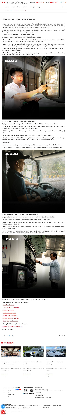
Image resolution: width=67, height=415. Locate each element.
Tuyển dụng (32, 7)
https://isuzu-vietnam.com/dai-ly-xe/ (12, 326)
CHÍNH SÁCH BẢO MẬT (7, 404)
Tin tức (13, 7)
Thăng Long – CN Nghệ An (11, 318)
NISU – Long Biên (8, 310)
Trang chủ (7, 10)
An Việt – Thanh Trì (8, 305)
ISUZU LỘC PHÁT (11, 388)
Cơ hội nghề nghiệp (11, 394)
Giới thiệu (9, 390)
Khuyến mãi (28, 374)
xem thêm (3, 376)
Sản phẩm (5, 388)
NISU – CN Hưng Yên (9, 313)
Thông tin (6, 374)
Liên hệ (38, 7)
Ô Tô (3, 390)
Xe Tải (4, 392)
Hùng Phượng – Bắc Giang (11, 307)
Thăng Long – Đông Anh (10, 315)
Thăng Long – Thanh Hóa (10, 321)
